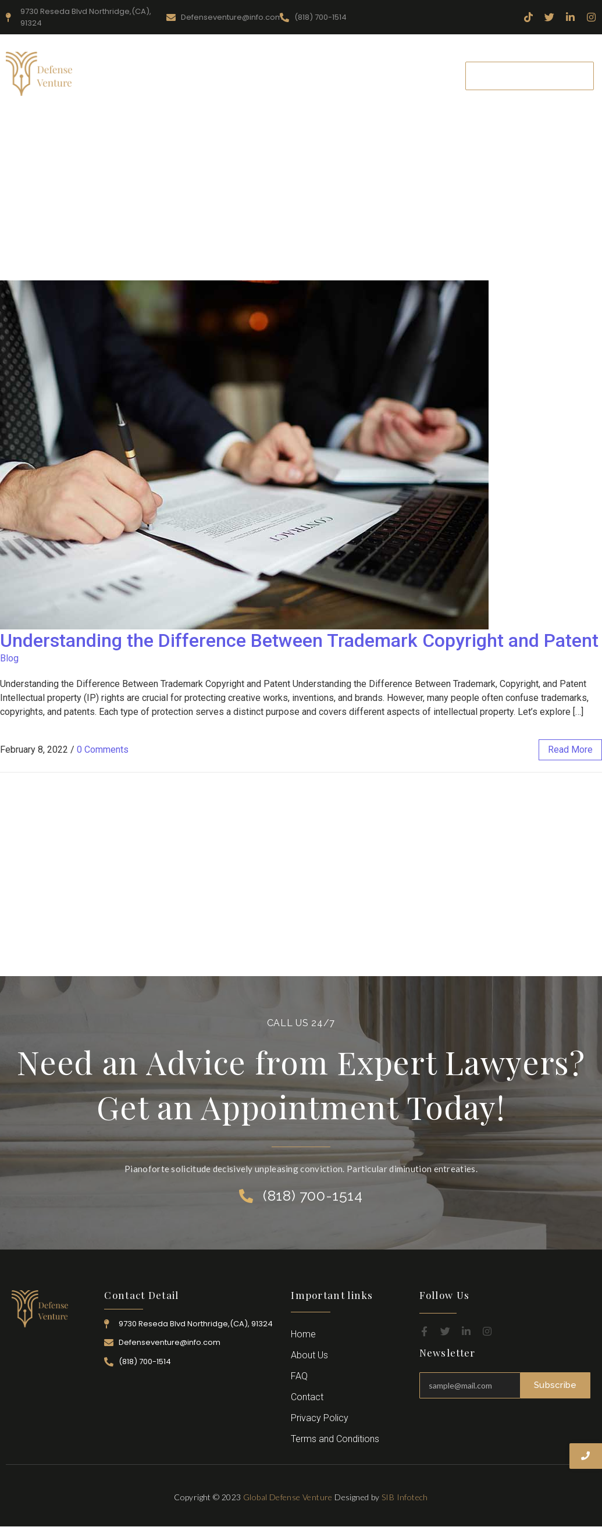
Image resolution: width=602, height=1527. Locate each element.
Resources (239, 67)
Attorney (371, 67)
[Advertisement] (301, 193)
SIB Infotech (405, 1497)
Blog (9, 658)
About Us (179, 67)
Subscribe (555, 1385)
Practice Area (306, 67)
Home (127, 67)
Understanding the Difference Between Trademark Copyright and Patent (299, 640)
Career (421, 67)
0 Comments (103, 749)
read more (570, 749)
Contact (278, 83)
